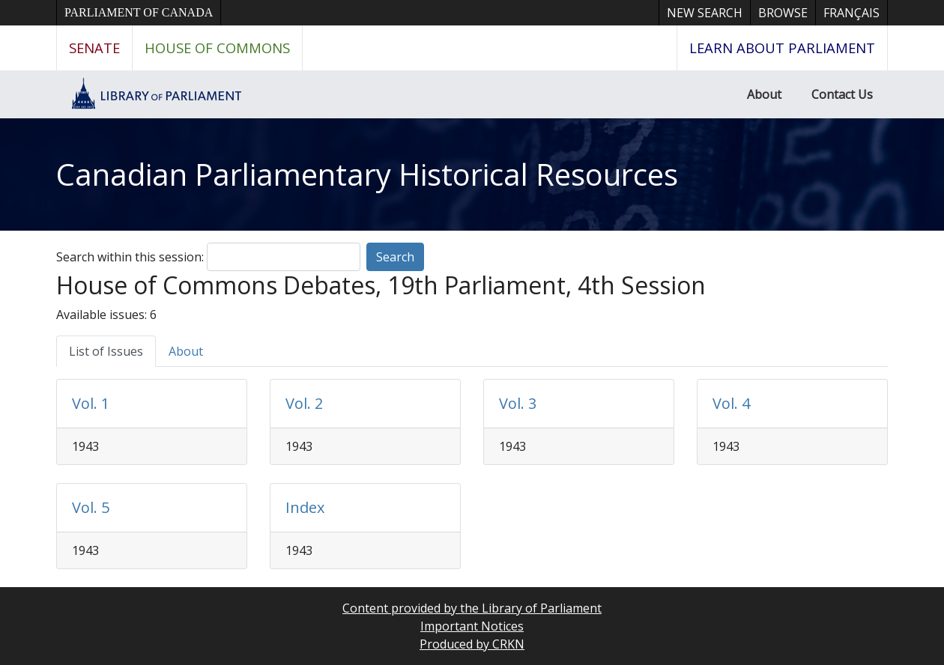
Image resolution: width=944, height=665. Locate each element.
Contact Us (842, 94)
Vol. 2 (304, 403)
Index (304, 507)
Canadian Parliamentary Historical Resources (367, 174)
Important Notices (472, 626)
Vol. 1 (90, 403)
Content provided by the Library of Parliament (472, 608)
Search (395, 257)
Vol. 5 (90, 507)
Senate (94, 47)
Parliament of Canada (138, 12)
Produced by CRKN (472, 644)
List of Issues (106, 351)
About (764, 94)
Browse (783, 12)
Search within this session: (130, 257)
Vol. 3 (517, 403)
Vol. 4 (731, 403)
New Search (704, 12)
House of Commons (217, 47)
